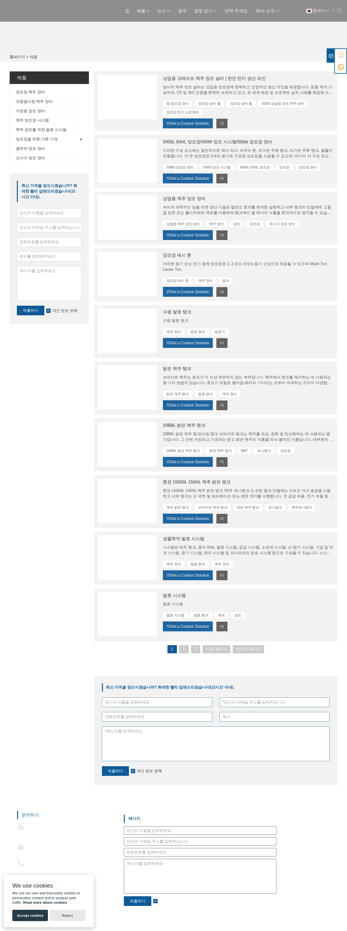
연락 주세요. (221, 10)
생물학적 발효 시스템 (183, 538)
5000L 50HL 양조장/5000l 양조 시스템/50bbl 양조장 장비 (217, 141)
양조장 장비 (307, 167)
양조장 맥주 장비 (30, 92)
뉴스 (149, 10)
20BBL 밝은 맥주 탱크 (184, 425)
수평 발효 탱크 (177, 311)
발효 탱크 (198, 331)
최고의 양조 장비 (282, 224)
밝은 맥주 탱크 (177, 368)
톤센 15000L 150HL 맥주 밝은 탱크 (197, 481)
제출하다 (30, 310)
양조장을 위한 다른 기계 (37, 139)
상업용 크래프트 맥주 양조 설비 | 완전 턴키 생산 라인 (214, 78)
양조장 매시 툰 (177, 255)
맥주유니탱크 (302, 507)
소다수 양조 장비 (30, 158)
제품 (128, 10)
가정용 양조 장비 (30, 111)
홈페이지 (17, 57)
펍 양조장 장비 (178, 103)
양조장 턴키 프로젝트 (183, 112)
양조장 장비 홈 (209, 103)
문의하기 (30, 814)
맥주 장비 (216, 224)
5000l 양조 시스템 (216, 167)
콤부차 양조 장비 (30, 148)
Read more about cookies (45, 902)
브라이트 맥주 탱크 (212, 507)
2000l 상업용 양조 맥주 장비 (283, 103)
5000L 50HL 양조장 (254, 167)
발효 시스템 (174, 595)
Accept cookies (30, 915)
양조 (236, 224)
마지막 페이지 (248, 649)
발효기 (220, 331)
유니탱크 (264, 450)
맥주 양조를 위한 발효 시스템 (41, 130)
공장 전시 (190, 10)
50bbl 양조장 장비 (180, 167)
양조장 (284, 167)
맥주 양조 (174, 564)
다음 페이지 (216, 649)
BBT (244, 450)
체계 (221, 615)
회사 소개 (252, 10)
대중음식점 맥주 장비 (34, 101)
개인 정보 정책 (65, 311)
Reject (67, 915)
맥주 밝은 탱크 (178, 507)
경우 (167, 10)
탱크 (225, 280)
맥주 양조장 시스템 (32, 120)
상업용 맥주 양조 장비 (184, 198)
